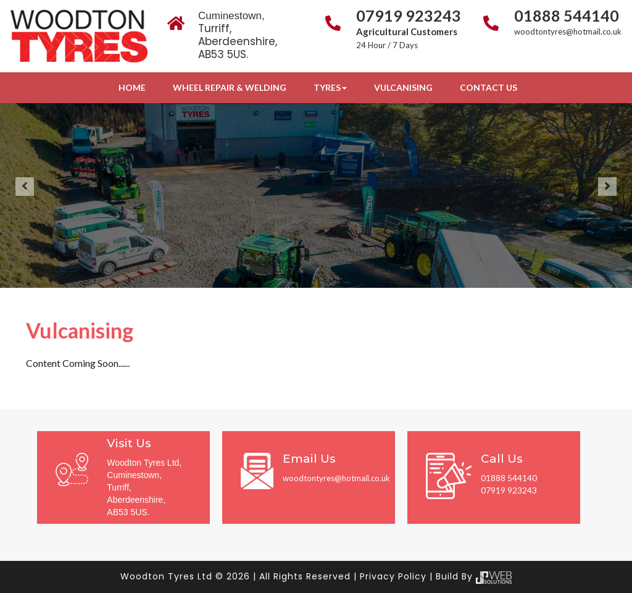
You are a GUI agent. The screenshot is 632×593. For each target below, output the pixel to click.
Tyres (330, 87)
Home (132, 87)
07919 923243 (408, 15)
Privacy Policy (393, 576)
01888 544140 (566, 15)
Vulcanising (403, 87)
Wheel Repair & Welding (229, 87)
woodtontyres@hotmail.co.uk (568, 31)
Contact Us (488, 87)
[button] (24, 186)
